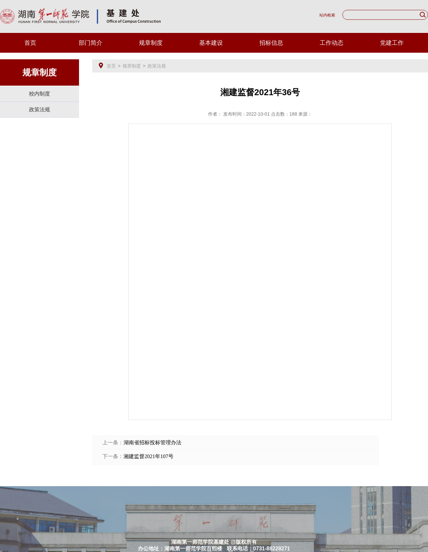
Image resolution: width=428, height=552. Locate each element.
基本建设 (211, 43)
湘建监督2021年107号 (148, 456)
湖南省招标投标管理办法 (152, 442)
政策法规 (39, 109)
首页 (30, 43)
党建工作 (392, 43)
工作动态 (331, 43)
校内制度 (39, 94)
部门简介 (90, 43)
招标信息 (271, 43)
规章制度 (151, 43)
